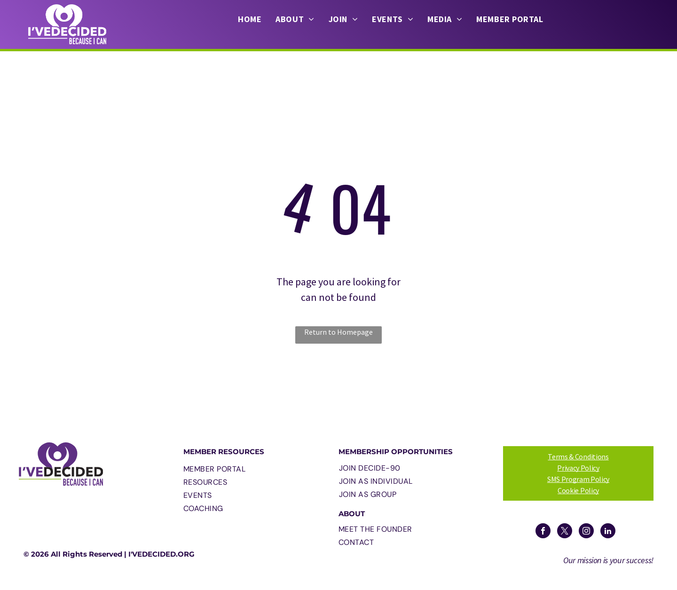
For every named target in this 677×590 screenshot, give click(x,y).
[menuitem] (249, 19)
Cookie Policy (578, 490)
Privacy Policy (578, 467)
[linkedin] (607, 532)
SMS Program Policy (578, 479)
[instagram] (586, 532)
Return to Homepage (338, 332)
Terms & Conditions (578, 456)
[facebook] (543, 532)
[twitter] (564, 532)
